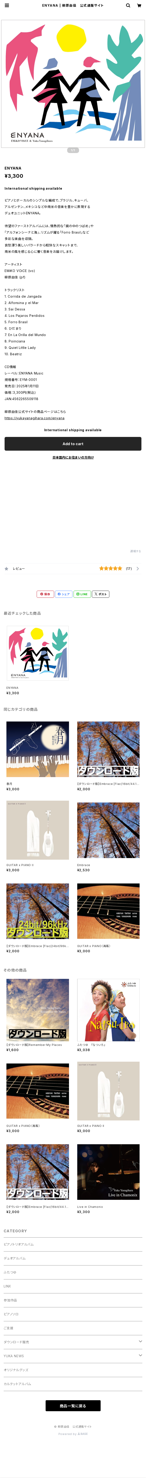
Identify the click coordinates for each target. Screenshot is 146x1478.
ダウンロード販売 (16, 1342)
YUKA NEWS (14, 1356)
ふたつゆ (10, 1272)
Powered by (73, 1434)
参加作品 (10, 1300)
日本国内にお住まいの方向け (73, 457)
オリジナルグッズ (16, 1370)
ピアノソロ (11, 1314)
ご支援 (8, 1328)
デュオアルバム (15, 1258)
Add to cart (73, 444)
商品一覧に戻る (73, 1406)
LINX (7, 1286)
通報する (135, 551)
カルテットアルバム (17, 1384)
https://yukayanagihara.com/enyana (34, 418)
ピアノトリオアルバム (19, 1244)
